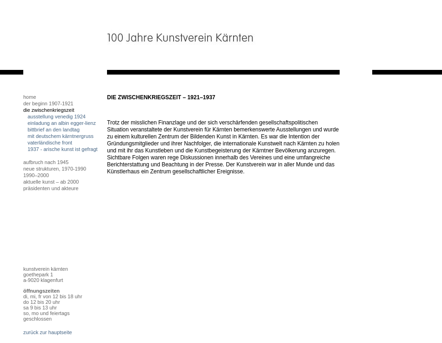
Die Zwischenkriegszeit (48, 110)
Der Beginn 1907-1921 (48, 103)
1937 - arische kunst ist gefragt (62, 149)
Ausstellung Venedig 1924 (56, 116)
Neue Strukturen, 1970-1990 (54, 169)
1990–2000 (36, 175)
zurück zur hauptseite (47, 332)
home (29, 97)
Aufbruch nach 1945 (45, 162)
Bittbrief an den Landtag (54, 129)
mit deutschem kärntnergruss (60, 136)
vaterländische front (49, 142)
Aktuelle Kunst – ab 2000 (51, 182)
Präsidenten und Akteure (51, 188)
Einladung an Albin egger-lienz (61, 123)
